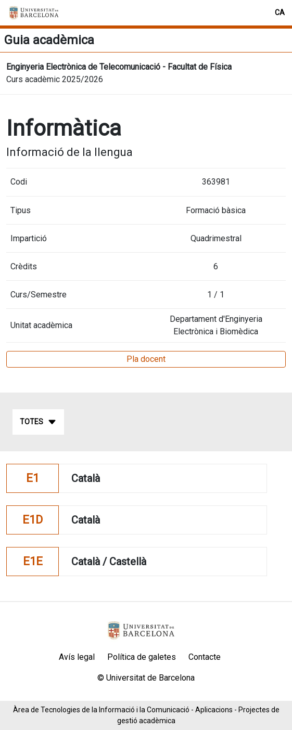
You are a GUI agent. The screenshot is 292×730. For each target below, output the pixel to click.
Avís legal (77, 657)
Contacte (204, 657)
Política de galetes (141, 657)
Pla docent (146, 359)
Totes (38, 422)
